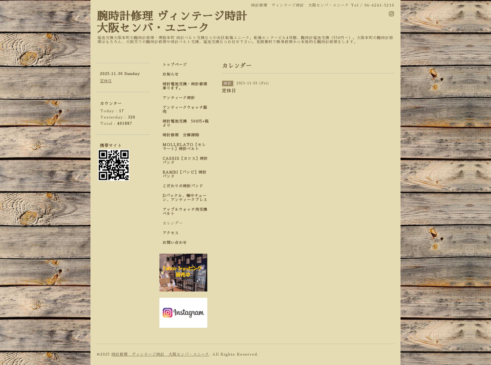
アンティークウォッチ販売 (185, 110)
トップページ (175, 65)
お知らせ (171, 74)
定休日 (106, 81)
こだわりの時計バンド (185, 186)
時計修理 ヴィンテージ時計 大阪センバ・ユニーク (160, 354)
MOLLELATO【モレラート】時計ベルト (184, 147)
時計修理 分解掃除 (183, 135)
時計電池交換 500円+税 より (188, 123)
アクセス (171, 233)
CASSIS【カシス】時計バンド (185, 161)
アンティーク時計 (181, 98)
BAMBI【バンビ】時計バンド (185, 174)
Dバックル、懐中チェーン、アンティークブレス (185, 198)
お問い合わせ (175, 243)
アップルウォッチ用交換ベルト (185, 211)
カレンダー (173, 223)
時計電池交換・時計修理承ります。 (185, 86)
